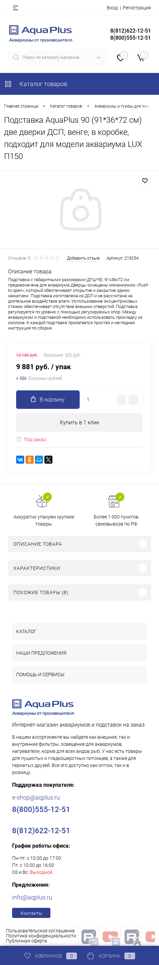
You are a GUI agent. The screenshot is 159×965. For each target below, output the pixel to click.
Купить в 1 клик (79, 422)
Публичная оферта (26, 940)
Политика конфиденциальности (41, 935)
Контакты (31, 913)
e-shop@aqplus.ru (36, 797)
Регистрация (137, 7)
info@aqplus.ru (32, 897)
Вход (112, 7)
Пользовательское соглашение (40, 930)
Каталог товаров (35, 83)
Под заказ (31, 439)
